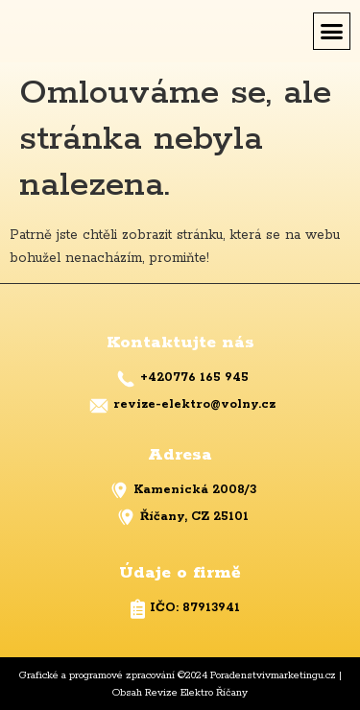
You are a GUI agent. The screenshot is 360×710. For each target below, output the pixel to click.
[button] (332, 31)
